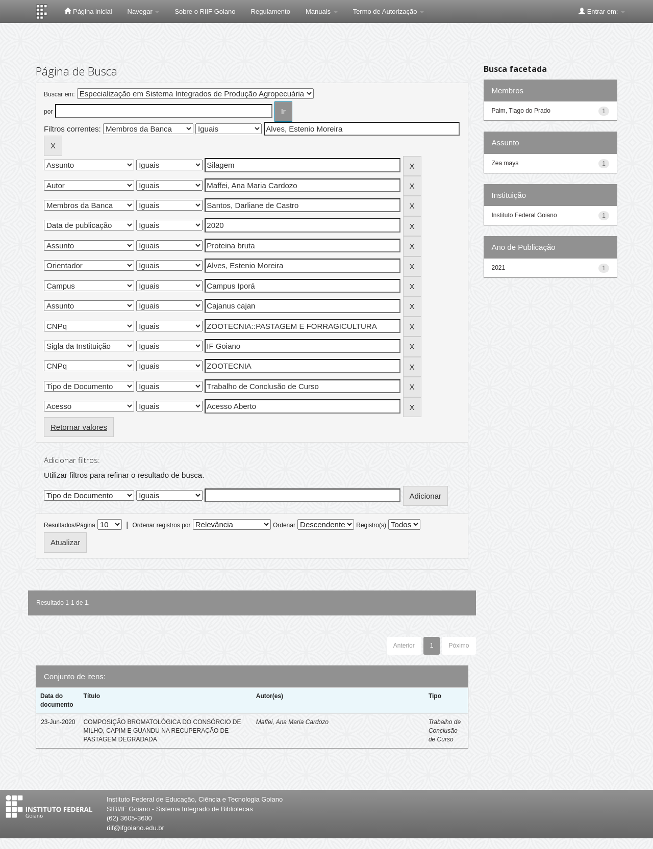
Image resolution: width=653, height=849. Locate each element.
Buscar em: (59, 94)
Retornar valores (79, 427)
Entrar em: (602, 11)
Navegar (144, 11)
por (48, 111)
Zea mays (505, 163)
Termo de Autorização (388, 11)
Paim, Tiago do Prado (521, 110)
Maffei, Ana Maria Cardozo (292, 722)
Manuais (322, 11)
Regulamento (270, 11)
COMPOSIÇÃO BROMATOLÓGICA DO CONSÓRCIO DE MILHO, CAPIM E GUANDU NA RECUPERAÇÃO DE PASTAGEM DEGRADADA (162, 730)
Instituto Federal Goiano (524, 215)
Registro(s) (371, 525)
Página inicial (88, 11)
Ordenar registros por (161, 525)
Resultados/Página (69, 525)
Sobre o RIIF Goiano (204, 11)
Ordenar (284, 525)
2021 (499, 267)
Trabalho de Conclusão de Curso (445, 730)
